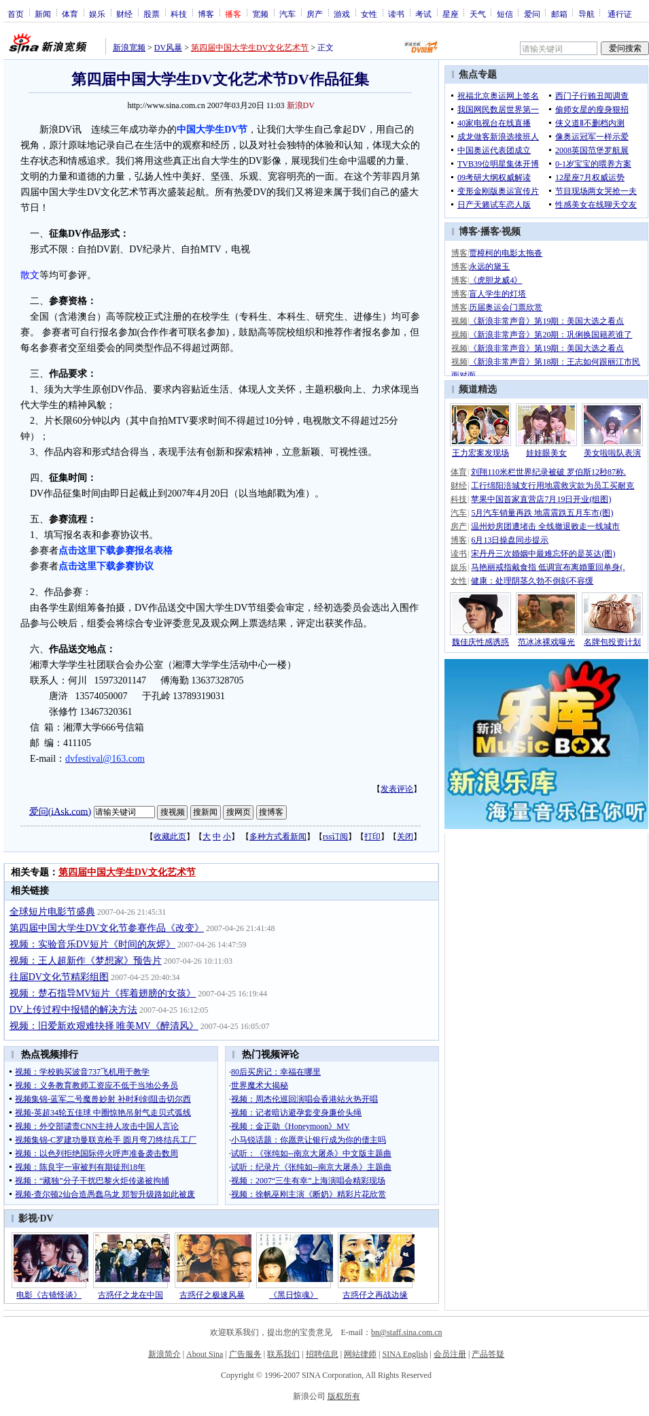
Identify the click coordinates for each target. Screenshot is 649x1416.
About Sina (204, 1354)
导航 (586, 14)
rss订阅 (335, 836)
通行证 (620, 14)
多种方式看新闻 (277, 836)
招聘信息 (322, 1354)
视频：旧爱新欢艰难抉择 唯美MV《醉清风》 (104, 1026)
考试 (423, 14)
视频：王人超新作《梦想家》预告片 (86, 961)
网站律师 (360, 1354)
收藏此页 (170, 836)
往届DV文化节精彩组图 (59, 977)
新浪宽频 (129, 47)
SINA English (404, 1354)
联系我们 (283, 1354)
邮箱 (559, 14)
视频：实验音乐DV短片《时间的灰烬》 (92, 944)
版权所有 (344, 1396)
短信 (505, 14)
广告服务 (245, 1354)
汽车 (287, 14)
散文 (29, 275)
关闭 (405, 836)
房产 (314, 14)
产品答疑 (488, 1354)
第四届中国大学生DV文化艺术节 (250, 47)
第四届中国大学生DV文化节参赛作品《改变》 (107, 928)
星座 (450, 14)
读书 (396, 14)
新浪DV (301, 105)
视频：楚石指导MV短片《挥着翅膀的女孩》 (103, 993)
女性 (369, 14)
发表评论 (397, 789)
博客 (206, 14)
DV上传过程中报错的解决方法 (73, 1010)
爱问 (532, 14)
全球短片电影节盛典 (52, 912)
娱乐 (97, 14)
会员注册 (450, 1354)
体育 (70, 14)
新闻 (43, 14)
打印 (372, 836)
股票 (151, 14)
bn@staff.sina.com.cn (406, 1332)
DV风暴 (168, 47)
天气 (478, 14)
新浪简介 (164, 1354)
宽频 (260, 14)
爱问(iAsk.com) (60, 811)
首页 (15, 14)
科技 (179, 14)
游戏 (342, 14)
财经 (124, 14)
